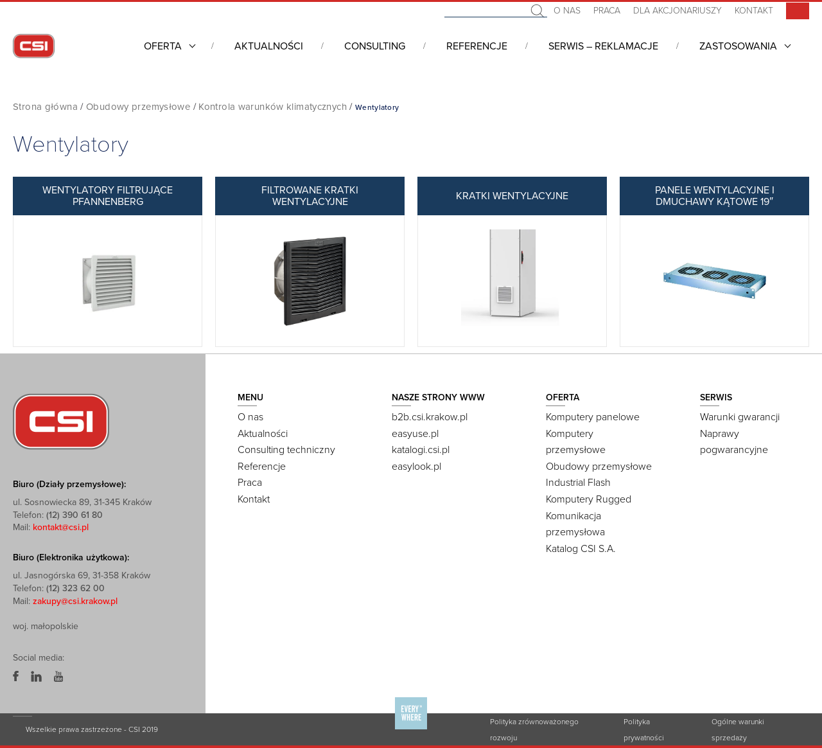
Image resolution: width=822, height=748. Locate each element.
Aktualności (268, 46)
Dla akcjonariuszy (677, 10)
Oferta (163, 46)
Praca (606, 10)
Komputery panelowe (593, 417)
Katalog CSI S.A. (581, 548)
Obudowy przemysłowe (138, 106)
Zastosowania (738, 46)
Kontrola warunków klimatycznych (272, 106)
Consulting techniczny (286, 449)
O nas (567, 10)
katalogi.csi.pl (421, 449)
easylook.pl (416, 466)
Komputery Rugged (588, 499)
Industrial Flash (578, 482)
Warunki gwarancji (740, 417)
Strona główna (45, 106)
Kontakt (754, 10)
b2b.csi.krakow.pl (430, 417)
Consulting (374, 46)
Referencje (476, 46)
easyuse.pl (415, 433)
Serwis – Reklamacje (603, 46)
